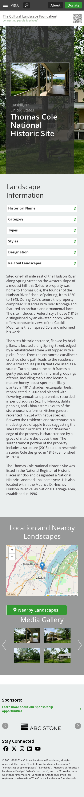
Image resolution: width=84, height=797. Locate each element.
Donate (73, 5)
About (55, 5)
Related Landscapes (24, 263)
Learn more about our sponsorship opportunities (27, 709)
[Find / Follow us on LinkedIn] (29, 749)
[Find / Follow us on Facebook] (5, 749)
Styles (13, 241)
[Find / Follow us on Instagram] (22, 749)
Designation (18, 252)
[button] (26, 5)
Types (13, 230)
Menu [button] (15, 5)
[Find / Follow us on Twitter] (14, 749)
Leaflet (50, 595)
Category (15, 219)
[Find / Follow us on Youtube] (38, 749)
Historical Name (21, 208)
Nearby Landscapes (35, 610)
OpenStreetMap (62, 595)
